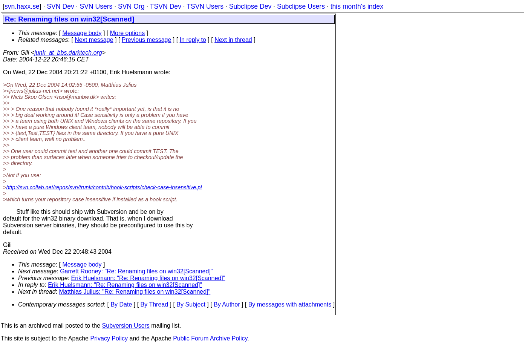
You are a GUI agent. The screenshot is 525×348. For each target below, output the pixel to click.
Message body (81, 33)
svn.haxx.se (22, 6)
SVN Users (96, 6)
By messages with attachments (290, 304)
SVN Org (131, 6)
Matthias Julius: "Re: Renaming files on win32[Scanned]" (135, 291)
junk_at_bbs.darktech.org (68, 52)
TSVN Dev (165, 6)
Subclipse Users (301, 6)
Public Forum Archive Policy (210, 338)
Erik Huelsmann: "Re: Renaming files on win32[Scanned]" (148, 278)
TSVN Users (205, 6)
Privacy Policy (109, 338)
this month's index (357, 6)
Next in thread (233, 40)
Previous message (146, 40)
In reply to (193, 40)
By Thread (154, 304)
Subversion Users (126, 325)
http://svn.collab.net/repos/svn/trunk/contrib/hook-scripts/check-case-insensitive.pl (104, 187)
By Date (121, 304)
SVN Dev (60, 6)
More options (127, 33)
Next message (94, 40)
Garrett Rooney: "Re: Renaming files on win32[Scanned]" (136, 271)
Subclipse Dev (250, 6)
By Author (227, 304)
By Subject (190, 304)
